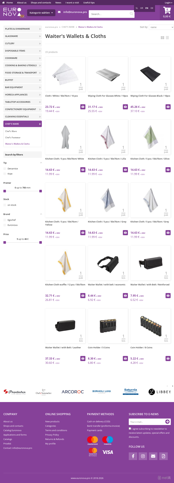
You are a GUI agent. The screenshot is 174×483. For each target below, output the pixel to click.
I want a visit (72, 2)
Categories (50, 425)
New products (52, 421)
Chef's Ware (11, 131)
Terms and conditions (56, 430)
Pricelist (7, 443)
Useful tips (89, 2)
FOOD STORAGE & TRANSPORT (21, 72)
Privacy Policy (52, 434)
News (58, 2)
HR (141, 8)
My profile (50, 443)
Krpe (10, 173)
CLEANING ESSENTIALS (17, 116)
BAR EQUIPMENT (14, 87)
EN (146, 8)
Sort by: (144, 27)
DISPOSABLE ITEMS (15, 50)
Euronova (12, 225)
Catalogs (7, 439)
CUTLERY (9, 43)
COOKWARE (11, 58)
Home (9, 2)
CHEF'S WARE (12, 123)
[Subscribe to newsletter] (167, 422)
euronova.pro (51, 27)
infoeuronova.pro (75, 12)
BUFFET (9, 79)
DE (152, 8)
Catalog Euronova (12, 430)
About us (21, 2)
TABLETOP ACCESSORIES (17, 101)
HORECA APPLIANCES (16, 94)
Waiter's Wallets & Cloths (17, 143)
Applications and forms (15, 434)
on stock (12, 204)
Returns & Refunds (54, 439)
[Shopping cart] (167, 12)
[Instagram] (143, 456)
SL (137, 8)
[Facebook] (133, 456)
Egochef (12, 219)
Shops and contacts (41, 2)
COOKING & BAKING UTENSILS (21, 65)
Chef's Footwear (13, 137)
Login (168, 2)
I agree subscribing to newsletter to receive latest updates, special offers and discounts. (149, 432)
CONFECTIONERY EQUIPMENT (20, 109)
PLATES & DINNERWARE (17, 28)
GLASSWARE (11, 36)
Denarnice (13, 168)
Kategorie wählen (41, 12)
